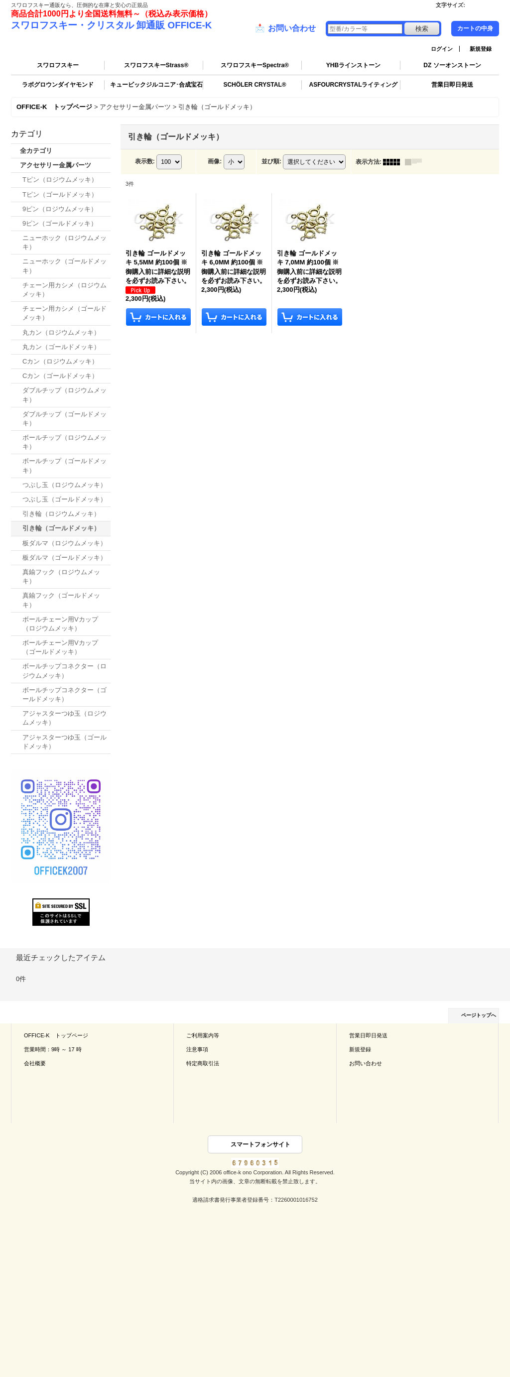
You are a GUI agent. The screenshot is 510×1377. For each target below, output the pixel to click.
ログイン (442, 49)
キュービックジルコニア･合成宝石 (156, 84)
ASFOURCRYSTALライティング (353, 84)
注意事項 (197, 1049)
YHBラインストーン (353, 65)
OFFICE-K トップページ (56, 1035)
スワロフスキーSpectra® (255, 65)
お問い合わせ (285, 28)
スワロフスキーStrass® (156, 65)
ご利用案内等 (202, 1035)
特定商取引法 (202, 1063)
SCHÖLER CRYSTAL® (254, 84)
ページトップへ (478, 1015)
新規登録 (481, 49)
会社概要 (35, 1063)
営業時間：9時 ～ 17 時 (53, 1049)
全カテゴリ (36, 150)
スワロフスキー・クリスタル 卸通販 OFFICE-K (111, 25)
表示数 (145, 161)
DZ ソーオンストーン (452, 65)
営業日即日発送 (452, 84)
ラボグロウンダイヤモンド (58, 84)
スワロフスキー (58, 65)
